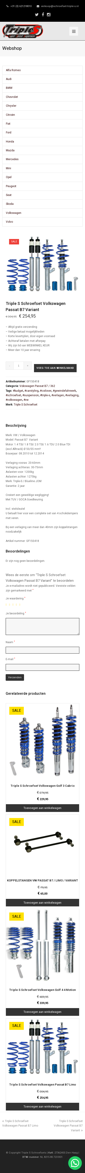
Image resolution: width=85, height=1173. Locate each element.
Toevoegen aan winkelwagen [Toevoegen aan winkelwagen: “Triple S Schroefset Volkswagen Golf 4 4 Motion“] (42, 1012)
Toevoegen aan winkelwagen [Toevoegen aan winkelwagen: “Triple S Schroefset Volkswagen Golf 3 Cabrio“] (42, 808)
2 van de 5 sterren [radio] (10, 604)
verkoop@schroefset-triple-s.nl (60, 6)
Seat (9, 195)
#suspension (30, 395)
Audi (9, 79)
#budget (18, 390)
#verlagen (57, 395)
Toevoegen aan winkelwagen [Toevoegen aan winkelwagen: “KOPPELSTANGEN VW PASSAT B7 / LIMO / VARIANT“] (42, 902)
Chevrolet (12, 97)
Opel (9, 177)
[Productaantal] (19, 365)
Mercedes (12, 159)
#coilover (45, 390)
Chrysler (11, 105)
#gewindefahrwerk (64, 390)
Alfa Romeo (13, 70)
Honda (10, 141)
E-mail (10, 659)
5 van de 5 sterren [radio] (20, 604)
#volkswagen (14, 399)
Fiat (8, 123)
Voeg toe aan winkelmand (55, 368)
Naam (10, 642)
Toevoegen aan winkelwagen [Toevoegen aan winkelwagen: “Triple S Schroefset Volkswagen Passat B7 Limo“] (42, 1106)
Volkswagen (13, 213)
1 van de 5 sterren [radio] (7, 604)
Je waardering (15, 598)
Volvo (9, 221)
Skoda (10, 203)
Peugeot (11, 186)
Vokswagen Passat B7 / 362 (37, 386)
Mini (8, 168)
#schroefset (13, 395)
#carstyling (31, 390)
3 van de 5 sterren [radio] (13, 604)
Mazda (10, 150)
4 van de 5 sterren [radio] (17, 604)
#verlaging (71, 395)
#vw (26, 399)
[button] (75, 1163)
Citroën (10, 114)
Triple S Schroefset (25, 404)
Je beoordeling (16, 613)
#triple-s (45, 395)
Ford (8, 132)
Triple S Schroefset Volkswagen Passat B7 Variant (68, 1126)
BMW (9, 87)
